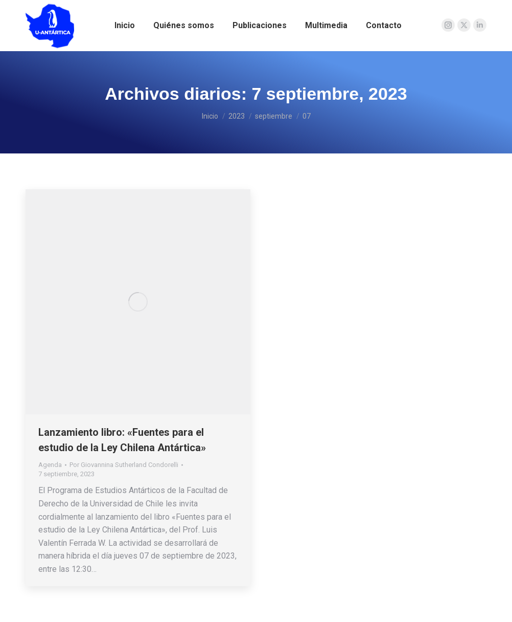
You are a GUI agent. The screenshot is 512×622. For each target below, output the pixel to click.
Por (123, 465)
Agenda (50, 465)
